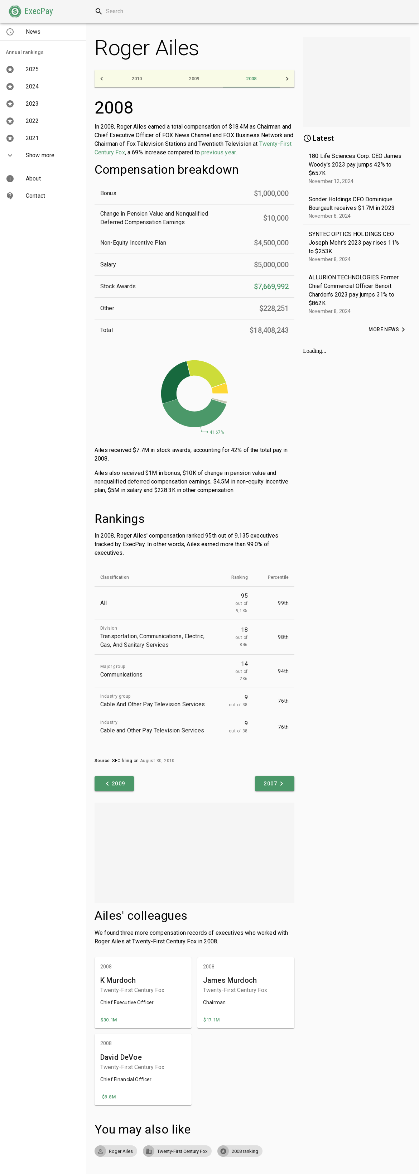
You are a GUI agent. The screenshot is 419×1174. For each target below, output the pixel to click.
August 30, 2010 (157, 760)
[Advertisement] (194, 853)
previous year (218, 152)
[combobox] (194, 11)
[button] (31, 11)
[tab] (136, 78)
